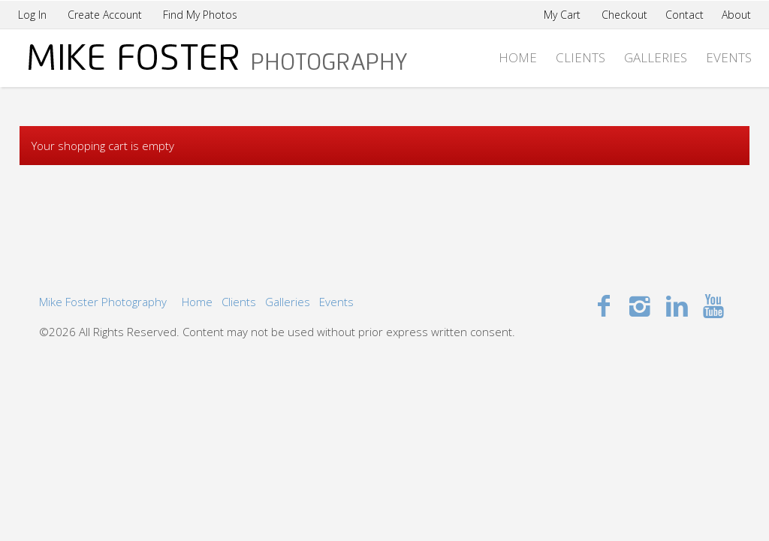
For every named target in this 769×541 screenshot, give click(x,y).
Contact (684, 15)
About (736, 15)
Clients (580, 57)
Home (518, 57)
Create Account (105, 15)
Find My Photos (200, 15)
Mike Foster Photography (103, 301)
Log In (32, 15)
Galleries (655, 57)
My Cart (564, 15)
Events (729, 57)
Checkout (624, 15)
